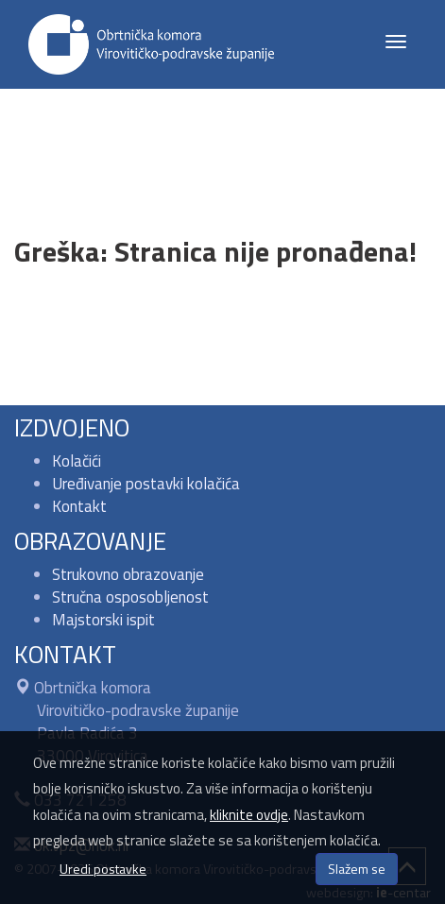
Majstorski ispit (103, 619)
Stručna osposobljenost (130, 597)
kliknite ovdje (249, 815)
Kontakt (79, 506)
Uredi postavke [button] (103, 868)
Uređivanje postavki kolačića (146, 483)
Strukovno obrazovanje (128, 574)
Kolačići (76, 461)
